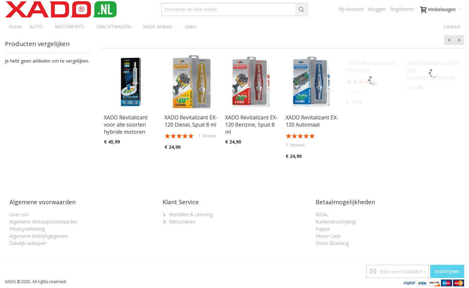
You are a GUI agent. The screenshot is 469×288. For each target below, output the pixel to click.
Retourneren (182, 222)
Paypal (323, 229)
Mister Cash (328, 236)
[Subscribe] (447, 271)
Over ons (19, 214)
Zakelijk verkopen (27, 243)
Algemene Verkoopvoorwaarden (43, 222)
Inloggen (377, 9)
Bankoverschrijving (335, 222)
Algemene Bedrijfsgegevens (38, 236)
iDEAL (322, 214)
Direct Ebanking (332, 243)
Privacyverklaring (27, 229)
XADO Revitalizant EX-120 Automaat (312, 121)
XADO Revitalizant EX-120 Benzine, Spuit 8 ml (251, 124)
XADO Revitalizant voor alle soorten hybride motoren (126, 124)
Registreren (402, 9)
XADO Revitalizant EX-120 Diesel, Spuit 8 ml (190, 121)
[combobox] (234, 9)
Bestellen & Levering (191, 214)
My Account (350, 9)
